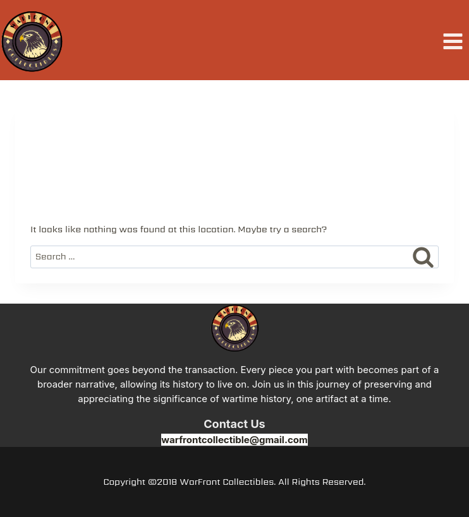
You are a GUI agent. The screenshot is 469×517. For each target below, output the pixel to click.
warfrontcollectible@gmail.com (234, 440)
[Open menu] (452, 41)
